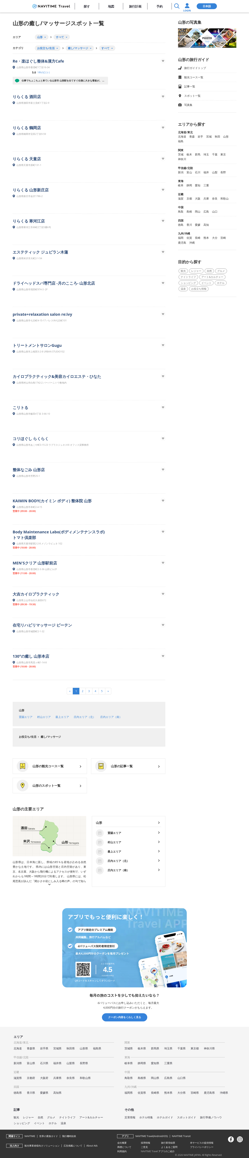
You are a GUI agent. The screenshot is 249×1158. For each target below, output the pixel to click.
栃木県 (142, 1048)
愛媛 (197, 225)
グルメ (221, 271)
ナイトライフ (188, 277)
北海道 (182, 136)
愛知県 (155, 1063)
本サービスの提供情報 (201, 1142)
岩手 (200, 136)
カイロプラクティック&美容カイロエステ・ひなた (57, 376)
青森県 (31, 1048)
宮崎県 (195, 1092)
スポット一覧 (189, 95)
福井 (206, 172)
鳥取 (180, 211)
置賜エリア (25, 717)
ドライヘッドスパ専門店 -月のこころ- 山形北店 (54, 283)
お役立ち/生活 (27, 737)
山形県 (84, 1048)
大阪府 (44, 1078)
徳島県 (18, 1092)
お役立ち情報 (198, 288)
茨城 (180, 154)
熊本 (206, 238)
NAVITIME (30, 1136)
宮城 (209, 136)
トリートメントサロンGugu (37, 345)
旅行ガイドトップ (192, 68)
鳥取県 (128, 1078)
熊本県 (168, 1092)
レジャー (196, 271)
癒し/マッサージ (50, 737)
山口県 (181, 1078)
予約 (159, 6)
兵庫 (206, 198)
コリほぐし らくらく (31, 438)
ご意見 (144, 1147)
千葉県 (181, 1048)
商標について (124, 1147)
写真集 (185, 105)
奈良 (214, 198)
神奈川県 (209, 1048)
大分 (214, 238)
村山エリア (44, 717)
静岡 (189, 185)
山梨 (214, 172)
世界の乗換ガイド (48, 1136)
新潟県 (18, 1063)
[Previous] (70, 691)
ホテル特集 (146, 1117)
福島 (180, 141)
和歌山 (224, 198)
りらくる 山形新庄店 (31, 190)
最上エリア (62, 717)
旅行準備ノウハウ (211, 1117)
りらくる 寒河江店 (29, 221)
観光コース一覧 (190, 77)
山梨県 (71, 1063)
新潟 (180, 172)
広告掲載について (73, 1145)
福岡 (180, 238)
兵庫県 (57, 1078)
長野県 (84, 1063)
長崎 (197, 238)
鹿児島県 (209, 1092)
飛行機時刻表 (69, 1136)
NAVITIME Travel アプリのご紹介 (158, 1151)
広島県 (168, 1078)
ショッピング (188, 283)
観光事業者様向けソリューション (42, 1145)
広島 (206, 211)
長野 (223, 172)
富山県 (31, 1063)
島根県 (142, 1078)
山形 (21, 710)
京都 (189, 198)
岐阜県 (128, 1063)
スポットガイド (186, 1117)
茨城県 (128, 1048)
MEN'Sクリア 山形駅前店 (35, 563)
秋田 (217, 136)
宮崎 (223, 238)
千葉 (214, 154)
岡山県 (155, 1078)
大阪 (197, 198)
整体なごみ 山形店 (29, 469)
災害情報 (129, 1117)
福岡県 (128, 1092)
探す (87, 6)
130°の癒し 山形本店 (31, 656)
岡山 (197, 211)
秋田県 (71, 1048)
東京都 (195, 1048)
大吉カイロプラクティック (36, 594)
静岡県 (142, 1063)
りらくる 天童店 (27, 158)
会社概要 (122, 1142)
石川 (197, 172)
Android (158, 1136)
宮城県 (57, 1048)
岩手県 (44, 1048)
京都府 (31, 1078)
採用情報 (145, 1142)
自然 (209, 271)
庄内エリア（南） (111, 717)
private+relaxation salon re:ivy (42, 314)
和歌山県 (85, 1078)
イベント (206, 283)
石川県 (44, 1063)
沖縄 (192, 242)
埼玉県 (168, 1048)
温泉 (183, 288)
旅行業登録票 (168, 1142)
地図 (111, 6)
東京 (223, 154)
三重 (206, 185)
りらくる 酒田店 (27, 96)
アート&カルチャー (212, 277)
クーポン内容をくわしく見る (124, 1017)
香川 (189, 225)
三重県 (168, 1063)
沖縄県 (224, 1092)
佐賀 (189, 238)
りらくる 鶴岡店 (27, 127)
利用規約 (122, 1151)
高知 (206, 225)
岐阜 (180, 185)
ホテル (220, 283)
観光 (183, 271)
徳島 (180, 225)
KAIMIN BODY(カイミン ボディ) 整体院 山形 (52, 500)
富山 (189, 172)
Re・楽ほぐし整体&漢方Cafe (38, 61)
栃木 (189, 154)
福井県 (57, 1063)
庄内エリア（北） (85, 717)
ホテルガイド (165, 1117)
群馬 (197, 154)
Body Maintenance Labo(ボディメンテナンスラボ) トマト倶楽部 (59, 534)
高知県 (57, 1092)
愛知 (197, 185)
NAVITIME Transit (181, 1136)
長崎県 (155, 1092)
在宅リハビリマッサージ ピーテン (42, 625)
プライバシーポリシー (201, 1147)
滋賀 (180, 198)
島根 (189, 211)
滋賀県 (18, 1078)
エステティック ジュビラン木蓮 (40, 252)
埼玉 (206, 154)
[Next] (108, 691)
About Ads (92, 1145)
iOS (165, 1136)
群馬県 (155, 1048)
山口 (214, 211)
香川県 (31, 1092)
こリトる (20, 407)
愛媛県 (44, 1092)
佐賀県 (142, 1092)
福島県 (97, 1048)
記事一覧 (186, 86)
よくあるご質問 (169, 1147)
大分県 (181, 1092)
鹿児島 (182, 242)
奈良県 (71, 1078)
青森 (192, 136)
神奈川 (182, 159)
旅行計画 (135, 6)
